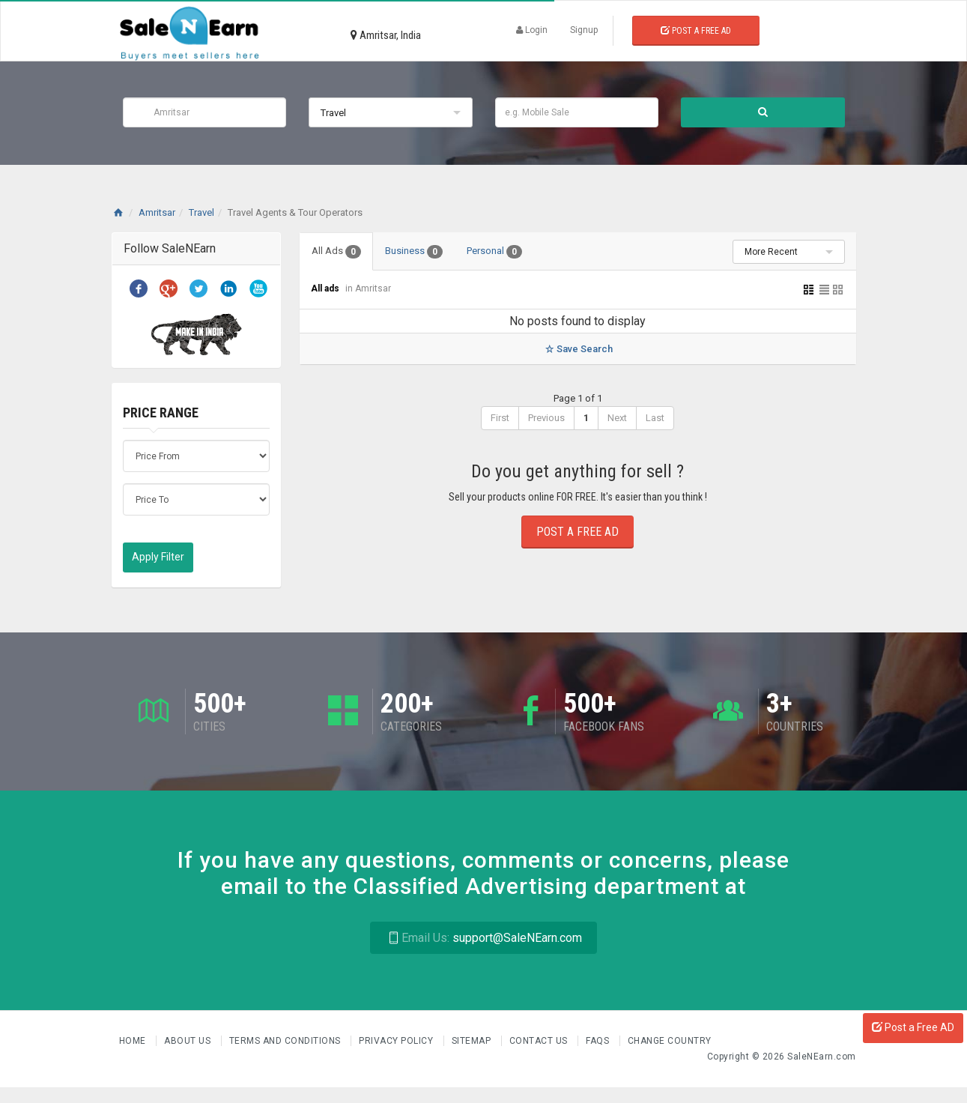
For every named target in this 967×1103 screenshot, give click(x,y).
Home (134, 1041)
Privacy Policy (397, 1041)
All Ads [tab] (336, 252)
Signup (584, 30)
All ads (326, 288)
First (500, 417)
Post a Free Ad (696, 30)
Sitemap (473, 1041)
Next (617, 417)
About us (188, 1041)
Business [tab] (414, 252)
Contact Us (540, 1041)
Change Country (670, 1041)
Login (532, 30)
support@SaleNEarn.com (483, 938)
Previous (546, 417)
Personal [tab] (494, 252)
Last (655, 417)
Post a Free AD (913, 1027)
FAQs (599, 1041)
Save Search (577, 348)
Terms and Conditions (286, 1041)
